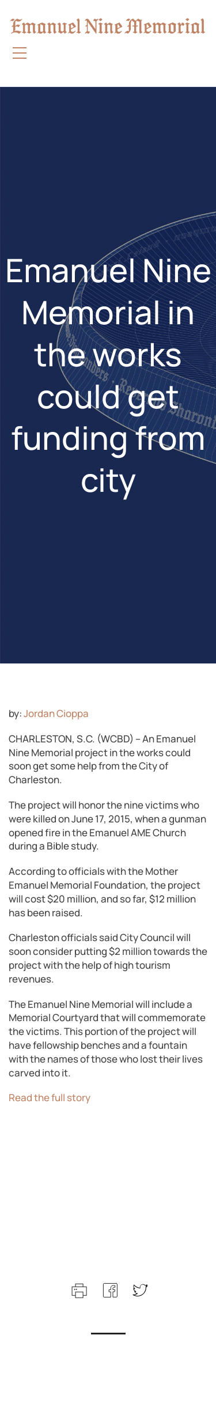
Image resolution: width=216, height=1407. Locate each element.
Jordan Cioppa (56, 713)
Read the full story (49, 1097)
